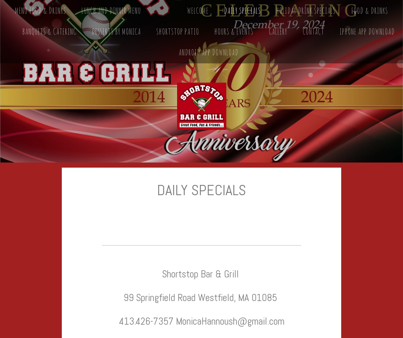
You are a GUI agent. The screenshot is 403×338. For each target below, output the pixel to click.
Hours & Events (233, 32)
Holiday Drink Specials (306, 11)
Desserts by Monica (116, 32)
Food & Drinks (369, 11)
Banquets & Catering (49, 32)
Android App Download (208, 52)
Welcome (198, 11)
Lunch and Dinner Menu (111, 11)
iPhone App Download (367, 32)
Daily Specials (242, 11)
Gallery (278, 32)
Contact (313, 32)
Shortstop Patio (177, 32)
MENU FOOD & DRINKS (40, 11)
